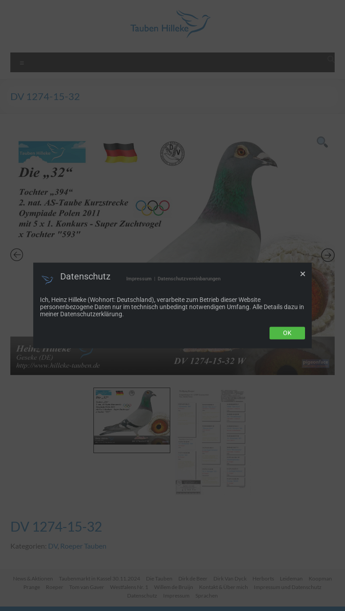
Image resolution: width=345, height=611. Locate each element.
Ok (287, 333)
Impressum (139, 279)
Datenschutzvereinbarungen (189, 279)
